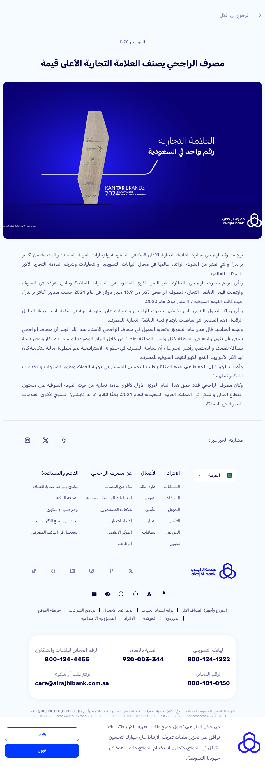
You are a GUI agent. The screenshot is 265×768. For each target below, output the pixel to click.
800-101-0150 (209, 683)
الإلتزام (129, 618)
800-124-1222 (209, 659)
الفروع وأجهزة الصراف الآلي (204, 610)
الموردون (172, 618)
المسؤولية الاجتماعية (98, 618)
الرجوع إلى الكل (241, 16)
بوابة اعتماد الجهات (158, 610)
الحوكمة (149, 618)
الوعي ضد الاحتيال (118, 610)
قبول (42, 750)
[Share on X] (45, 440)
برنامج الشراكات (82, 610)
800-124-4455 (67, 659)
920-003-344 (143, 659)
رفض (42, 734)
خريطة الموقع (49, 610)
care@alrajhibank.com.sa (72, 683)
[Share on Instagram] (27, 440)
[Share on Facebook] (63, 440)
